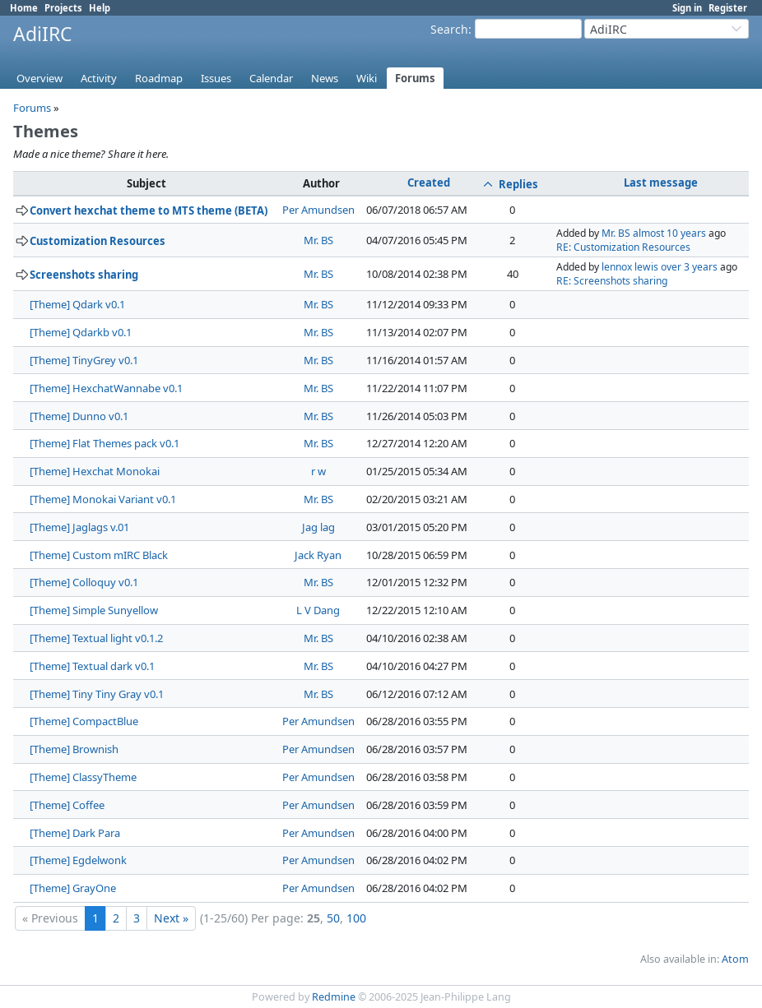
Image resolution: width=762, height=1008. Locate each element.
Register (728, 8)
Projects (63, 8)
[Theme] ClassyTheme (83, 777)
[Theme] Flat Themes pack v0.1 (104, 443)
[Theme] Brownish (74, 749)
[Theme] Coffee (67, 805)
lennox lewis (630, 267)
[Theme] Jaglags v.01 (79, 527)
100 (356, 918)
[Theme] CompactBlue (84, 721)
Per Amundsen (318, 209)
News (324, 78)
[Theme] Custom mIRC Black (99, 555)
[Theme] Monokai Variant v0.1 (103, 499)
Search (449, 29)
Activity (99, 78)
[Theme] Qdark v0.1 (77, 304)
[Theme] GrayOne (73, 888)
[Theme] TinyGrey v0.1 (84, 360)
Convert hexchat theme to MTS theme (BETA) (148, 210)
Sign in (687, 8)
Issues (216, 78)
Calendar (271, 78)
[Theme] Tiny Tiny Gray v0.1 (97, 694)
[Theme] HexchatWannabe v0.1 (106, 388)
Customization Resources (97, 241)
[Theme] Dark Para (75, 832)
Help (99, 8)
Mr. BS (318, 240)
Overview (39, 78)
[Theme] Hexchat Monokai (95, 471)
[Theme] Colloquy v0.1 (84, 582)
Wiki (366, 78)
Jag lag (318, 527)
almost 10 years (669, 233)
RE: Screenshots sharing (611, 281)
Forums (415, 78)
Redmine (333, 997)
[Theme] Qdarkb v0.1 (81, 332)
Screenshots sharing (84, 274)
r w (318, 471)
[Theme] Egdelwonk (78, 860)
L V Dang (318, 610)
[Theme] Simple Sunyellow (94, 610)
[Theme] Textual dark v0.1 (92, 666)
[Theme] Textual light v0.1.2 (96, 638)
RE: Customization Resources (623, 247)
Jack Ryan (318, 555)
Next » (171, 918)
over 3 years (689, 267)
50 (333, 918)
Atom (735, 959)
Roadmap (159, 78)
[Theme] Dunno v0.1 (79, 416)
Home (24, 8)
